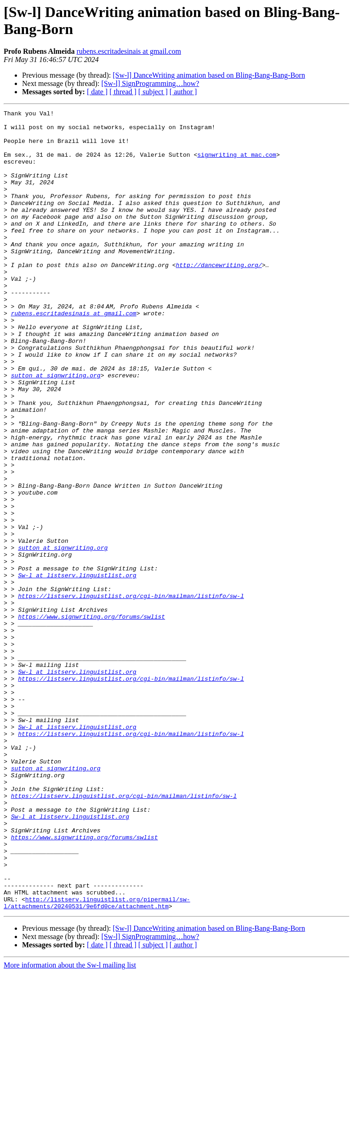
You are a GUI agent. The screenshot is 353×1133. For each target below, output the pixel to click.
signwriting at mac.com (236, 164)
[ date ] (97, 92)
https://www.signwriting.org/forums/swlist (91, 718)
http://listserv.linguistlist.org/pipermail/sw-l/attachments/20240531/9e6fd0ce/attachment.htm (97, 1061)
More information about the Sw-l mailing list (70, 1125)
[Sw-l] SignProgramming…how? (150, 83)
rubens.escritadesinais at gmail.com (128, 51)
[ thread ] (123, 92)
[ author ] (183, 92)
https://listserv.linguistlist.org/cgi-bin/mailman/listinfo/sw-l (131, 693)
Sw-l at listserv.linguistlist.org (77, 669)
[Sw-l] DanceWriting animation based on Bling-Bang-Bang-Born (209, 75)
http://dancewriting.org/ (219, 296)
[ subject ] (153, 92)
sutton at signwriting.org (56, 429)
